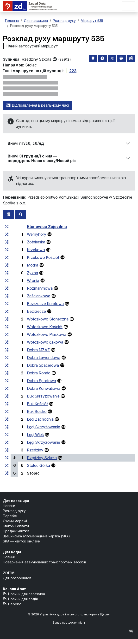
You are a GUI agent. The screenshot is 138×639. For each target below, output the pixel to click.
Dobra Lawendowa (43, 357)
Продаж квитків (16, 531)
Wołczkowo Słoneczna (48, 319)
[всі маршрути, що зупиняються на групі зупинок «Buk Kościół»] (6, 403)
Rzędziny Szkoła (42, 457)
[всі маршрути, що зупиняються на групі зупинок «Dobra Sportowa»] (6, 380)
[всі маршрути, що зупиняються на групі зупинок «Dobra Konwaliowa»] (6, 388)
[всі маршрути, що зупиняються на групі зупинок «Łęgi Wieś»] (6, 434)
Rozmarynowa (40, 288)
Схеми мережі (15, 521)
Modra (32, 265)
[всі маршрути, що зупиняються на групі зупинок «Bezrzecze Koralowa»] (6, 303)
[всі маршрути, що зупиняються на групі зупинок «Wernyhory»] (6, 234)
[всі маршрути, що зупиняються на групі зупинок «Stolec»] (6, 473)
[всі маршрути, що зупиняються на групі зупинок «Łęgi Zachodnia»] (6, 419)
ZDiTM (8, 573)
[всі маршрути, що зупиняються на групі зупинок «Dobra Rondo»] (6, 373)
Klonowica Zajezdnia (47, 226)
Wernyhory (36, 234)
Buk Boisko (37, 411)
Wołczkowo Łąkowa (45, 342)
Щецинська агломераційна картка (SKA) (36, 536)
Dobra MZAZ (38, 349)
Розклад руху (14, 511)
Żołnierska (36, 242)
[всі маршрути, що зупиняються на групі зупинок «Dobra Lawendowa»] (6, 357)
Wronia (33, 280)
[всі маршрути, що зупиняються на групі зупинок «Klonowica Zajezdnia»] (6, 226)
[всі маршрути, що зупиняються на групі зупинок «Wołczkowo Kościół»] (6, 326)
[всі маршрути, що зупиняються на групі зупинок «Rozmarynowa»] (6, 288)
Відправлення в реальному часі (37, 105)
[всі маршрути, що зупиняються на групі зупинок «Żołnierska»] (6, 242)
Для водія (12, 552)
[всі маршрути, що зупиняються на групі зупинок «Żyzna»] (6, 272)
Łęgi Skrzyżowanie (43, 426)
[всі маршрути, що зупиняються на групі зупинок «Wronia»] (6, 280)
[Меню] (128, 6)
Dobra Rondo (38, 373)
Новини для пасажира (24, 593)
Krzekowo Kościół (43, 257)
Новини (9, 506)
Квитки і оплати (16, 526)
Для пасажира (16, 501)
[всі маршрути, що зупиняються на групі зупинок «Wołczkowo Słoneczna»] (6, 319)
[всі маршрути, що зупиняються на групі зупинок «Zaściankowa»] (6, 295)
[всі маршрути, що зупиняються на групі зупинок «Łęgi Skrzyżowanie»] (6, 426)
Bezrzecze (36, 311)
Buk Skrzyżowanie (43, 396)
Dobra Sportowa (41, 380)
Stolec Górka (38, 465)
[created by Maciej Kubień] (131, 631)
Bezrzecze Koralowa (45, 303)
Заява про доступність (69, 622)
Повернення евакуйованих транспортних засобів (44, 562)
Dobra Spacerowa (43, 365)
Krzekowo (36, 249)
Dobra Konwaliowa (43, 388)
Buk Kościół (37, 403)
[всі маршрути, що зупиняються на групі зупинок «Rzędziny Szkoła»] (6, 457)
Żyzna (32, 272)
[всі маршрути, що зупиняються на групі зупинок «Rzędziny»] (6, 450)
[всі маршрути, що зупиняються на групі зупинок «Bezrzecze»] (6, 311)
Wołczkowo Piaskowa (46, 334)
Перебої (10, 516)
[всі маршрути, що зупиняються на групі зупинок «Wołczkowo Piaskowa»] (6, 334)
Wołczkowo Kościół (45, 326)
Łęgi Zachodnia (40, 419)
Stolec (33, 473)
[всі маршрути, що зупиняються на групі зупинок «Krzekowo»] (6, 249)
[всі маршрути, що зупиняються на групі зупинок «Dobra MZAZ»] (6, 349)
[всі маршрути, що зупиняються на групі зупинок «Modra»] (6, 265)
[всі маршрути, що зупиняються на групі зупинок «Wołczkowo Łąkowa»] (6, 342)
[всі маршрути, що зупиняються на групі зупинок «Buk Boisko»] (6, 411)
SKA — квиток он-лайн (21, 541)
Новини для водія (20, 598)
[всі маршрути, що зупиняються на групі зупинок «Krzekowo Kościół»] (6, 257)
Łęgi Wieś (35, 434)
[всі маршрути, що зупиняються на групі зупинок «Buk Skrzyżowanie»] (6, 396)
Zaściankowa (38, 295)
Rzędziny (35, 450)
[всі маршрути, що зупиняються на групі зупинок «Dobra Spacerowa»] (6, 365)
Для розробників (17, 578)
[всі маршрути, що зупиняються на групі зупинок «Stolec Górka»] (6, 465)
